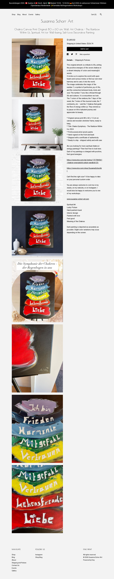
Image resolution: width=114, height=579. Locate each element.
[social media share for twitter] (72, 54)
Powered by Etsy (89, 560)
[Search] (101, 14)
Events (31, 14)
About (24, 14)
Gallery (37, 14)
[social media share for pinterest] (76, 54)
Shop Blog (38, 557)
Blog (18, 14)
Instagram (38, 555)
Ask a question (85, 54)
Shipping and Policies (19, 563)
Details (70, 60)
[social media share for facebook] (68, 54)
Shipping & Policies (82, 60)
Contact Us (15, 565)
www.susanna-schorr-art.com (78, 199)
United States (81, 44)
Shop (13, 14)
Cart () (93, 14)
